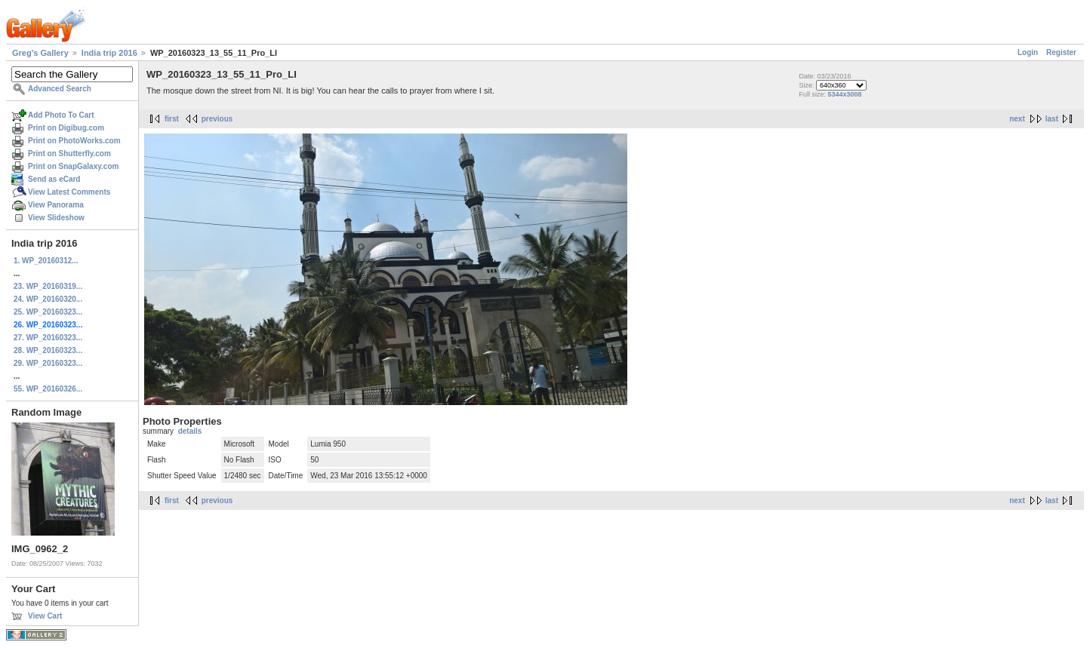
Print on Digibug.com (66, 128)
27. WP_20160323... (48, 337)
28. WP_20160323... (48, 350)
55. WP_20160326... (48, 389)
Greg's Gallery (40, 52)
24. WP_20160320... (48, 299)
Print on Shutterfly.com (69, 153)
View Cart (45, 616)
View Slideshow (56, 217)
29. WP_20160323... (48, 363)
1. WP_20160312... (46, 260)
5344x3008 (844, 94)
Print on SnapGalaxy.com (73, 166)
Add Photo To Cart (61, 115)
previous (217, 119)
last (1051, 119)
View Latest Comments (69, 192)
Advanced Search (59, 88)
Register (1061, 52)
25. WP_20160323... (48, 312)
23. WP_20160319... (48, 286)
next (1017, 119)
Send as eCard (54, 179)
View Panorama (56, 205)
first (172, 119)
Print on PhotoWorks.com (74, 141)
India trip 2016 (109, 52)
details (190, 431)
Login (1028, 52)
